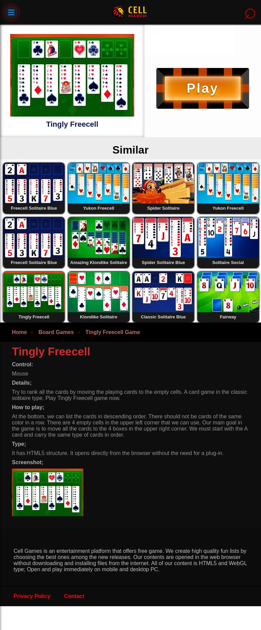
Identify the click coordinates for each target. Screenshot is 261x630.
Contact (74, 596)
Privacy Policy (32, 596)
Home (19, 332)
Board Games (56, 332)
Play (203, 88)
